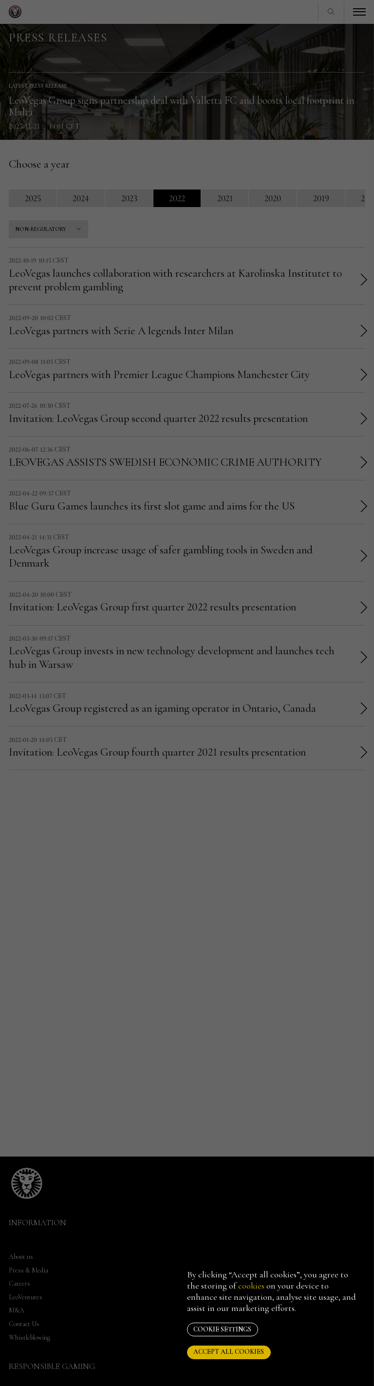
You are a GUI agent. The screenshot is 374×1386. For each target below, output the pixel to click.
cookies (251, 1285)
